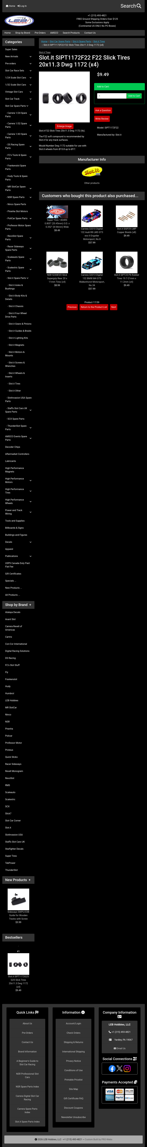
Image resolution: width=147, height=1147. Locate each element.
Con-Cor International (16, 644)
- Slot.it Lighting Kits (16, 338)
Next (113, 307)
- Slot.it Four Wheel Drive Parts (16, 315)
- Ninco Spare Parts (15, 204)
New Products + (18, 880)
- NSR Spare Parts (18, 197)
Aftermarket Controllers (17, 454)
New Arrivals (18, 56)
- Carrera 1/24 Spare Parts (18, 115)
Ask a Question (103, 110)
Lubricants (10, 461)
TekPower (10, 863)
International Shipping (73, 1051)
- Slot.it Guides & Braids (18, 331)
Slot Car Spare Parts (60, 41)
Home (10, 6)
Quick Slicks (11, 757)
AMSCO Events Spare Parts (18, 438)
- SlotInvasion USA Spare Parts (18, 399)
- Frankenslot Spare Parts (15, 167)
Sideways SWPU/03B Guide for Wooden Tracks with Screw (18, 904)
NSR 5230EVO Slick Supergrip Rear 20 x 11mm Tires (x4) (57, 278)
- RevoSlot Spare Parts (18, 238)
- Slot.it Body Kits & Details (16, 297)
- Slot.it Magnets (14, 345)
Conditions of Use (73, 1070)
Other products (91, 183)
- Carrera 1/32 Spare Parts (18, 125)
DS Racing (10, 658)
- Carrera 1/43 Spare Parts (18, 136)
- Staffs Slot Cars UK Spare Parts (18, 410)
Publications (18, 556)
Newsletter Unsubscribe (73, 1117)
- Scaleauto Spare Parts (18, 259)
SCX (7, 806)
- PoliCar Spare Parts (18, 218)
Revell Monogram (14, 771)
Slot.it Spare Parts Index (27, 1121)
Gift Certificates (13, 573)
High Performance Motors (18, 480)
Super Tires (11, 856)
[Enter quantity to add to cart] (112, 96)
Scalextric (10, 799)
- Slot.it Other (13, 390)
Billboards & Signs (14, 527)
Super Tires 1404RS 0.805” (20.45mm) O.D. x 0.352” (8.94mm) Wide (57, 223)
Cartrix (8, 637)
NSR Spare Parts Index (27, 1086)
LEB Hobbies (11, 700)
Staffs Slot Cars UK (15, 841)
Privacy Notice (73, 1061)
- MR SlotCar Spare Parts (18, 188)
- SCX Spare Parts (14, 418)
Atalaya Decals (12, 612)
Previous (72, 307)
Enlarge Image (64, 126)
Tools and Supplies (14, 520)
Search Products (71, 32)
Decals (18, 542)
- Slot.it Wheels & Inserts (15, 375)
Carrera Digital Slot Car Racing (27, 1098)
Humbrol (9, 693)
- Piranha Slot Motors (16, 211)
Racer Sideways (13, 764)
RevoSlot (9, 778)
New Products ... (13, 587)
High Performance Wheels (18, 501)
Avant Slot (10, 619)
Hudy (8, 686)
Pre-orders (18, 63)
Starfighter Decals (14, 848)
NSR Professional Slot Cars (27, 1075)
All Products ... (12, 595)
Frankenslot (11, 679)
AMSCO (54, 32)
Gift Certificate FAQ (73, 1098)
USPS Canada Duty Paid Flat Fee (17, 565)
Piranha (9, 728)
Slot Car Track (18, 98)
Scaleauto (10, 792)
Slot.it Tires (99, 41)
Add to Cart (134, 95)
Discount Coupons (73, 1107)
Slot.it (8, 827)
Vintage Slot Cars (18, 91)
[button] (130, 6)
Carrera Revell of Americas (13, 628)
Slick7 (8, 813)
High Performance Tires (18, 491)
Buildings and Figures (16, 535)
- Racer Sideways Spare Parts (18, 248)
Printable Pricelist (73, 1079)
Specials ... (10, 580)
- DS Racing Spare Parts (18, 146)
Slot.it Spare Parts (82, 41)
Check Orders (73, 1032)
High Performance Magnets (14, 470)
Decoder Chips (12, 447)
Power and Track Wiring (18, 512)
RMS (7, 785)
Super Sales (11, 49)
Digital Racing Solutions (17, 651)
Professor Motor (13, 742)
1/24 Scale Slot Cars (18, 77)
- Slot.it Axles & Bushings (14, 287)
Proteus (9, 750)
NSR (7, 721)
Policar (8, 735)
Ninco (8, 714)
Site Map (73, 1089)
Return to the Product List (94, 307)
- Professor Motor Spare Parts (18, 227)
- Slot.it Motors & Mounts (14, 354)
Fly (6, 672)
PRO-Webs (106, 1139)
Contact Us (90, 32)
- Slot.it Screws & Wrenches (15, 364)
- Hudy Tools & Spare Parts (16, 178)
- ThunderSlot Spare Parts (18, 428)
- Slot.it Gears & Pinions (18, 323)
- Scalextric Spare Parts (18, 269)
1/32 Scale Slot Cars (18, 84)
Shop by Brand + (18, 605)
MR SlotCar (11, 707)
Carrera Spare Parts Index (27, 1110)
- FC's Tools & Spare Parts (18, 157)
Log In (22, 6)
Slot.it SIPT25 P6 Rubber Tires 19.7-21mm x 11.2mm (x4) (126, 278)
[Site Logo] (26, 19)
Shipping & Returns (73, 1042)
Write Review (102, 118)
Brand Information (27, 1051)
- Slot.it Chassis (14, 306)
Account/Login (73, 1023)
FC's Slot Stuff (12, 665)
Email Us (120, 1048)
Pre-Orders (40, 32)
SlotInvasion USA (14, 834)
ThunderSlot (11, 870)
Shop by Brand (22, 32)
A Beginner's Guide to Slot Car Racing (27, 1063)
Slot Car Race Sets (18, 70)
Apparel (9, 549)
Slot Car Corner (13, 820)
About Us (27, 1023)
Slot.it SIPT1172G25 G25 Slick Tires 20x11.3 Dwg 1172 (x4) (18, 970)
